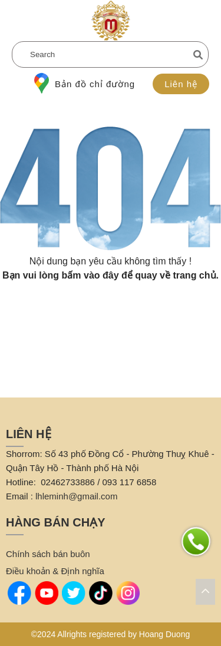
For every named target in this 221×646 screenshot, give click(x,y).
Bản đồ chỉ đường (84, 83)
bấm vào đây (90, 275)
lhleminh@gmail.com (76, 496)
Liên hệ (180, 84)
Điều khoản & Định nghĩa (55, 571)
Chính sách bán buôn (48, 554)
